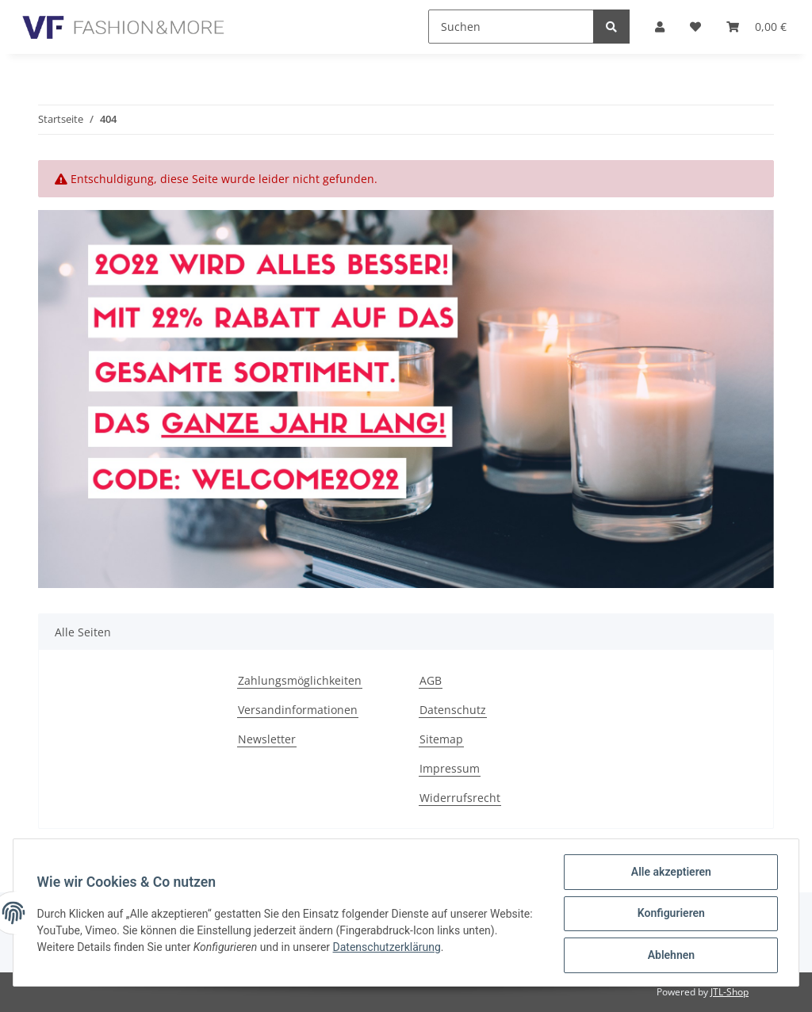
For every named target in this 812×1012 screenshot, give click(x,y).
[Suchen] (511, 27)
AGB (430, 680)
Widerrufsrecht (459, 797)
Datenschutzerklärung (426, 947)
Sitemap (441, 739)
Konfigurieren (669, 914)
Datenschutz (452, 709)
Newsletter (267, 739)
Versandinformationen (298, 709)
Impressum (449, 768)
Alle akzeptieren (669, 873)
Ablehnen (668, 955)
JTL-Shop (729, 992)
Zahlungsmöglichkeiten (300, 680)
